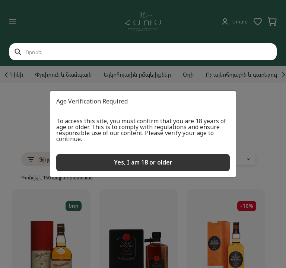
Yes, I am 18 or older (143, 162)
